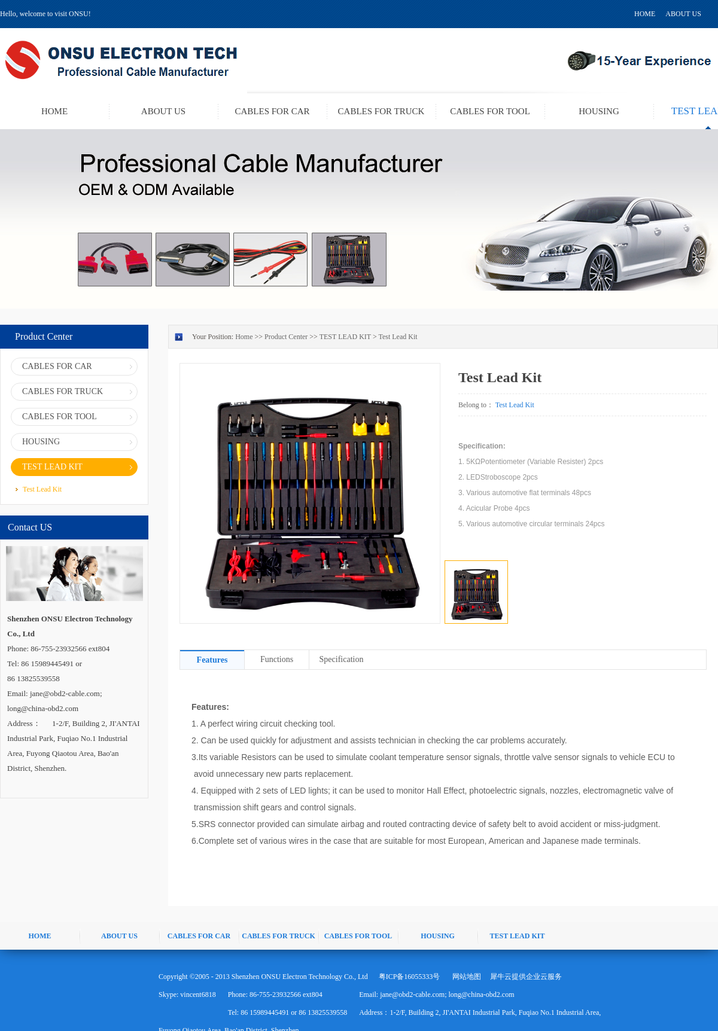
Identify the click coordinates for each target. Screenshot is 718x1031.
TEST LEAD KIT (345, 337)
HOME (644, 14)
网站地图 (465, 976)
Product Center (286, 337)
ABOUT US (683, 14)
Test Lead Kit (397, 337)
